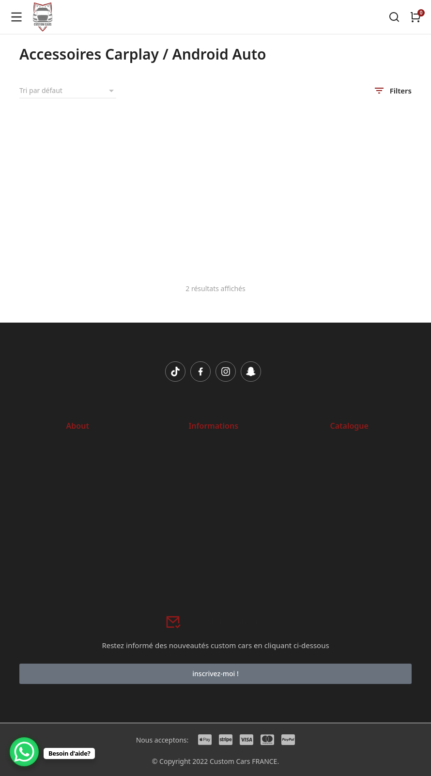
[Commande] (67, 90)
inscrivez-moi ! (215, 673)
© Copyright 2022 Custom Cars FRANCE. (215, 761)
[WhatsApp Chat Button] (24, 751)
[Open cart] (415, 17)
